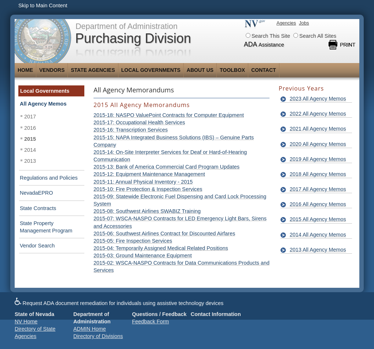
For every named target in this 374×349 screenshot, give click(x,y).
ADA (264, 44)
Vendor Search (37, 246)
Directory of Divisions (98, 336)
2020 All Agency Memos (318, 144)
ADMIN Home (89, 329)
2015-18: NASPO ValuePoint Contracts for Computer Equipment (169, 115)
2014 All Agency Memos (318, 235)
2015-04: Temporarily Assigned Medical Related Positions (161, 248)
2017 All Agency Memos (318, 189)
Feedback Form (150, 321)
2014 (30, 150)
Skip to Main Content (42, 5)
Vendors (52, 70)
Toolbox (232, 70)
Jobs (304, 23)
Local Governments (151, 70)
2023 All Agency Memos (318, 99)
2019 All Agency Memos (318, 159)
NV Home (26, 321)
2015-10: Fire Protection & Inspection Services (148, 189)
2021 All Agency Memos (318, 129)
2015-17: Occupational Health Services (139, 122)
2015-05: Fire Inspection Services (133, 241)
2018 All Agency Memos (318, 174)
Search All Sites (314, 36)
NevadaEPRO (36, 193)
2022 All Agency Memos (318, 114)
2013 (30, 161)
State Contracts (38, 208)
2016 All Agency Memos (318, 204)
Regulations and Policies (49, 178)
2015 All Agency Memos (318, 219)
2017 (30, 117)
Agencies (286, 23)
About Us (200, 70)
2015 (30, 139)
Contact (263, 70)
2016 (30, 128)
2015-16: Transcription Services (131, 130)
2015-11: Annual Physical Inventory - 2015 (143, 182)
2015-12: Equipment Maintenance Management (149, 174)
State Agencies (93, 70)
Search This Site (268, 36)
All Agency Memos (43, 104)
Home (25, 70)
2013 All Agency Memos (318, 250)
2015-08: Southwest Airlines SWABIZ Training (147, 211)
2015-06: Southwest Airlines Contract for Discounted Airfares (164, 233)
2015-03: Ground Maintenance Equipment (143, 255)
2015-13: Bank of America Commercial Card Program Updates (166, 167)
